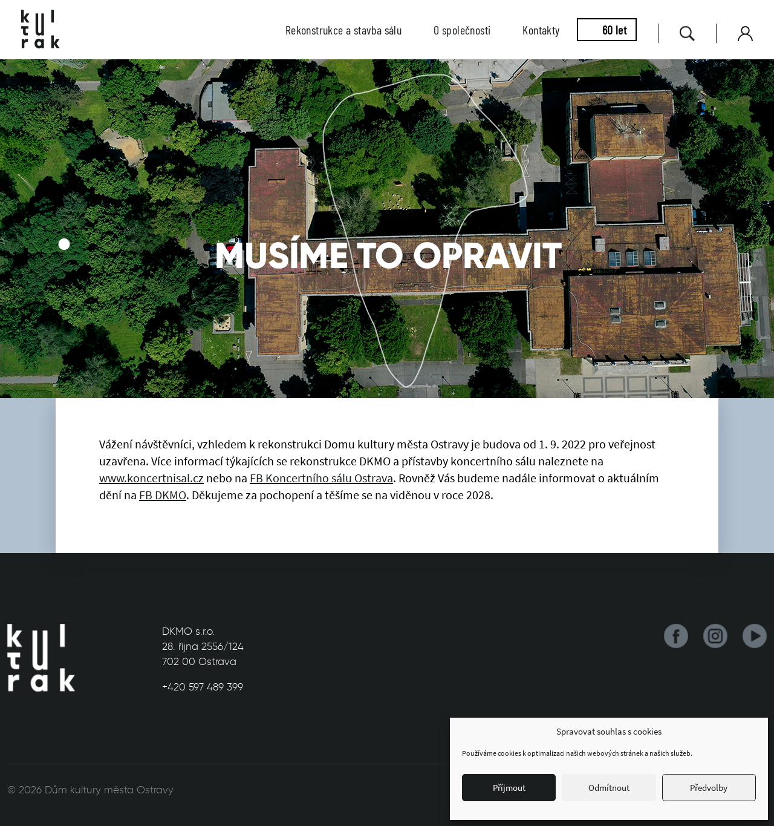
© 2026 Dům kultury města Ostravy (90, 790)
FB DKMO (162, 494)
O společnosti (462, 29)
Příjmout (509, 787)
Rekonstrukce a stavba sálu (343, 29)
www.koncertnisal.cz (151, 477)
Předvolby (708, 787)
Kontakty (540, 29)
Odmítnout (608, 787)
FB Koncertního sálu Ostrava (321, 477)
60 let (614, 29)
